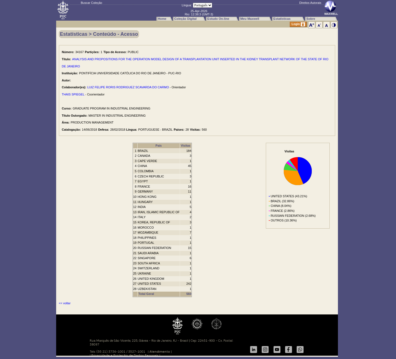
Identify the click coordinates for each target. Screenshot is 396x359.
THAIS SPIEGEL (73, 94)
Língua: (187, 5)
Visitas (185, 145)
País (158, 145)
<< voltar (65, 303)
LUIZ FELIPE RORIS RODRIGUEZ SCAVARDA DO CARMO (128, 87)
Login (298, 24)
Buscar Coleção (91, 2)
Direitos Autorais (310, 2)
